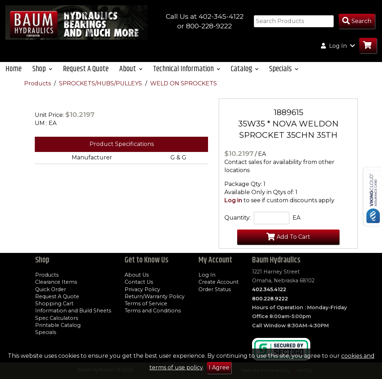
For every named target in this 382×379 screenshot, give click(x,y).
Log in (233, 200)
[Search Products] (357, 21)
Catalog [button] (244, 69)
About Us (137, 275)
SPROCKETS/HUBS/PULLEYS (101, 83)
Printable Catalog (58, 325)
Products (38, 83)
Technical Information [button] (186, 69)
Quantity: (237, 217)
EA (296, 217)
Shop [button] (42, 69)
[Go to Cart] (368, 45)
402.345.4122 (269, 289)
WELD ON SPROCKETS (183, 83)
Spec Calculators (56, 318)
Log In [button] (338, 45)
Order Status (214, 289)
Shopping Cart (54, 303)
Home (13, 69)
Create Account (218, 282)
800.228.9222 (270, 298)
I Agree (219, 367)
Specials (45, 332)
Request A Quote (86, 69)
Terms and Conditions (153, 310)
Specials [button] (283, 69)
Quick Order (50, 289)
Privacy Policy (142, 289)
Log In (206, 275)
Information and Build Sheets (73, 310)
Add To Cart (288, 237)
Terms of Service (146, 303)
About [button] (130, 69)
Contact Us (139, 282)
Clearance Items (56, 282)
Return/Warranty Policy (155, 296)
